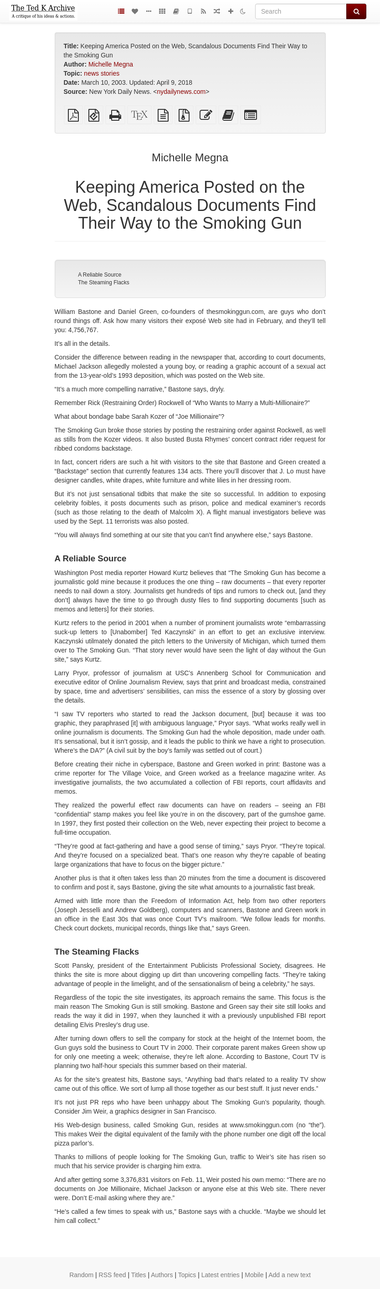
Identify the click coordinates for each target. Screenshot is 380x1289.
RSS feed (112, 1275)
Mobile (254, 1275)
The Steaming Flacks (103, 282)
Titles (138, 1275)
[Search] (301, 11)
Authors (162, 1275)
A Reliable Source (99, 275)
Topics (187, 1275)
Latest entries (220, 1275)
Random (81, 1275)
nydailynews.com (181, 91)
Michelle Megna (110, 64)
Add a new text (289, 1275)
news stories (101, 73)
